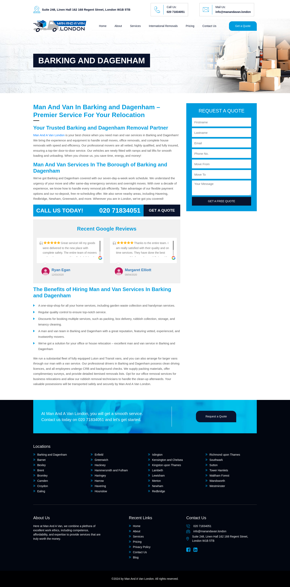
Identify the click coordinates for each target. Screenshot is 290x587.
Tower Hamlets (218, 470)
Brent (40, 470)
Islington (157, 454)
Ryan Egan (61, 270)
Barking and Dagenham (52, 454)
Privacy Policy (141, 547)
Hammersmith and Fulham (111, 470)
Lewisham (158, 475)
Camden (42, 480)
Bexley (41, 465)
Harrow (99, 480)
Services (135, 26)
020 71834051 (176, 11)
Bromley (42, 475)
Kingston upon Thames (166, 465)
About (118, 26)
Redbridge (158, 491)
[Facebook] (188, 549)
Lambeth (157, 470)
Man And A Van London (49, 135)
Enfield (99, 454)
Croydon (42, 486)
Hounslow (101, 491)
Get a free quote (221, 201)
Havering (100, 486)
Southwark (216, 459)
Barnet (41, 459)
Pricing (190, 26)
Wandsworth (217, 480)
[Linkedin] (195, 549)
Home (102, 26)
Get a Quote (243, 26)
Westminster (217, 486)
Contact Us (209, 26)
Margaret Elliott (138, 270)
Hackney (100, 465)
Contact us (51, 419)
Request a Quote (216, 416)
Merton (156, 480)
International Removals (163, 26)
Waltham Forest (219, 475)
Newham (157, 486)
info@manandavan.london (233, 11)
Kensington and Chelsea (167, 459)
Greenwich (101, 459)
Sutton (213, 465)
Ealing (41, 491)
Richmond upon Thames (224, 454)
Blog (136, 557)
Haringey (100, 475)
